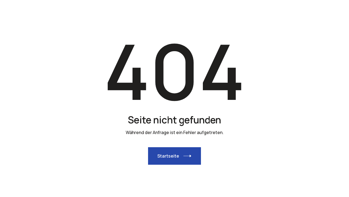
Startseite (168, 156)
